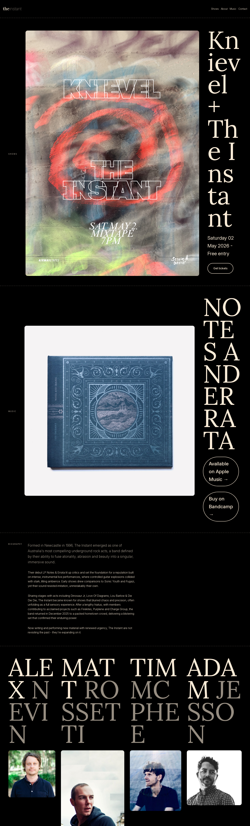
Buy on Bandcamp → (221, 506)
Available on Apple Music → (219, 471)
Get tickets (220, 268)
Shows (215, 8)
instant (12, 8)
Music (233, 8)
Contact (242, 8)
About (224, 8)
